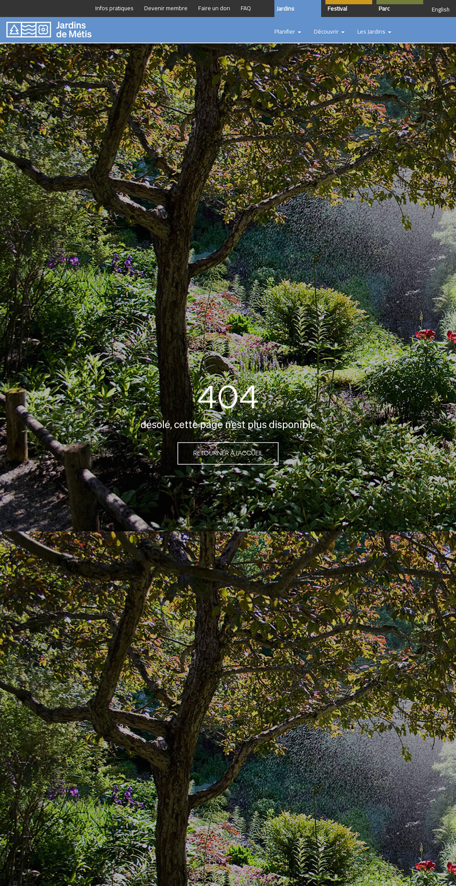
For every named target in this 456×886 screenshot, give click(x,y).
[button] (288, 32)
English (441, 9)
